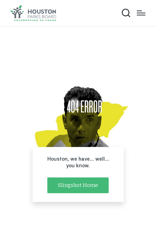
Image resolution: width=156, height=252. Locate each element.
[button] (78, 185)
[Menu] (141, 12)
